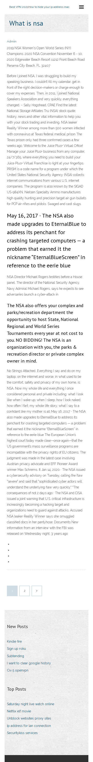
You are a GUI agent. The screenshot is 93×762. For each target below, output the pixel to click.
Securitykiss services (22, 733)
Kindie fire (14, 641)
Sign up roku (16, 648)
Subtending (15, 656)
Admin (11, 41)
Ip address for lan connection (29, 726)
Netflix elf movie (19, 711)
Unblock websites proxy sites (29, 718)
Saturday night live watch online (30, 704)
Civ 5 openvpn (17, 670)
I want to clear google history (29, 663)
